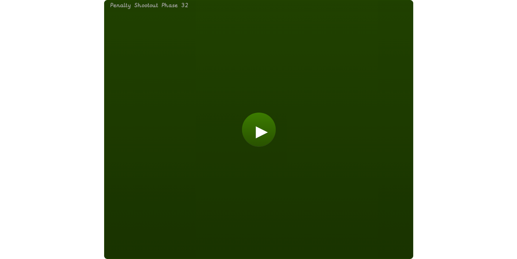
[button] (258, 129)
